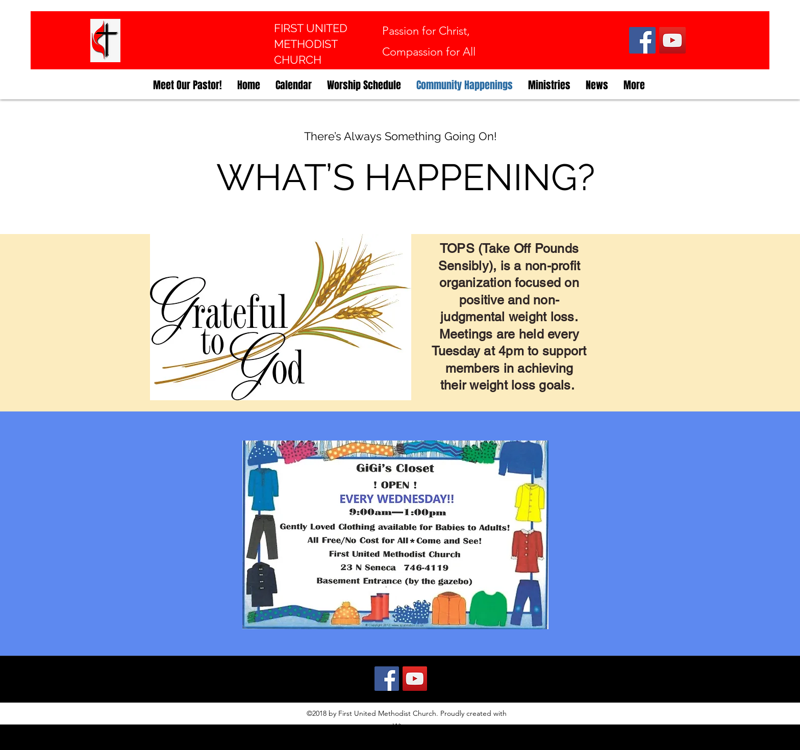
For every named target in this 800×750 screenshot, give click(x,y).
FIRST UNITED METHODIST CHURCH (310, 43)
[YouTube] (672, 40)
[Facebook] (642, 40)
